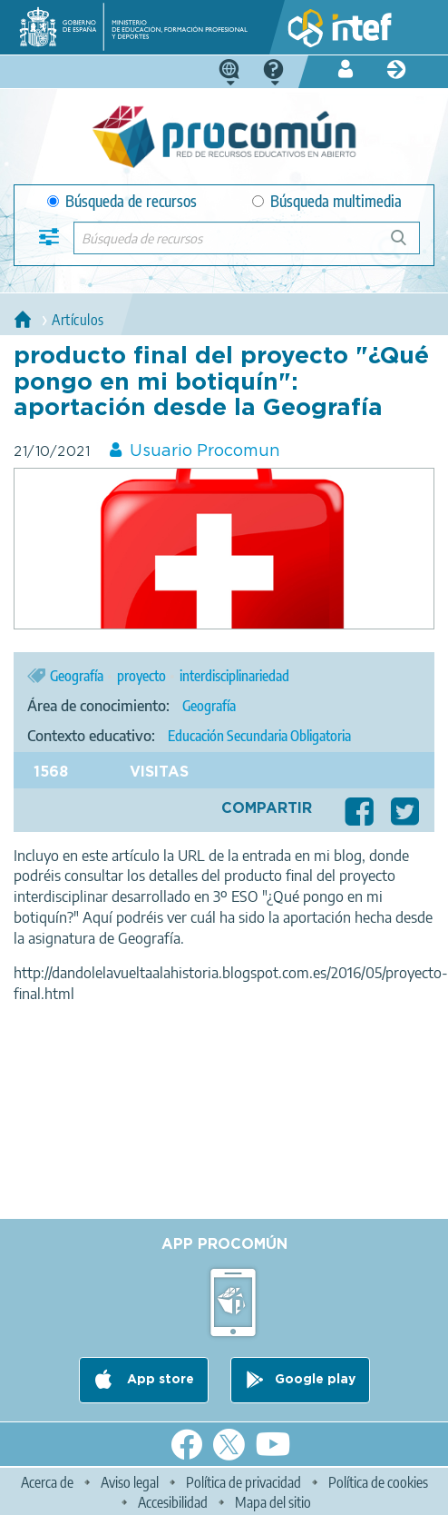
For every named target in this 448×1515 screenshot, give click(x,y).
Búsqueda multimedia (327, 201)
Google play (315, 1379)
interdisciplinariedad (234, 676)
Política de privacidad (243, 1482)
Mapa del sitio (273, 1502)
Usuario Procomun (205, 451)
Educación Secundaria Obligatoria (259, 736)
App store (158, 1379)
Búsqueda (408, 244)
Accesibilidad (173, 1502)
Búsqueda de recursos (122, 201)
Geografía (76, 676)
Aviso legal (130, 1482)
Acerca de (47, 1482)
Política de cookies (378, 1482)
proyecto (141, 676)
